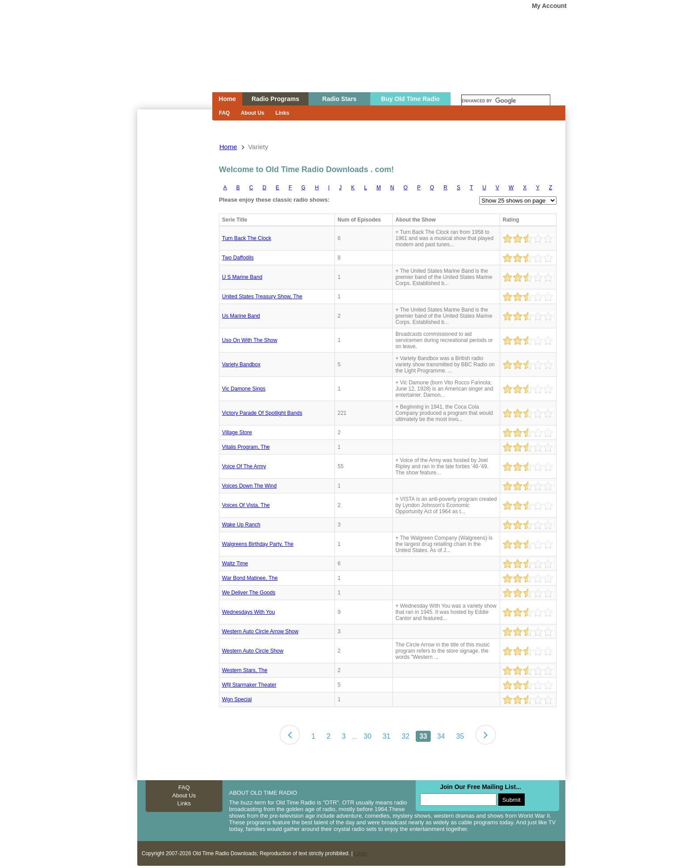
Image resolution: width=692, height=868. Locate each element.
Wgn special (237, 699)
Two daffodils (238, 258)
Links (282, 113)
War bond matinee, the (250, 578)
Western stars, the (244, 670)
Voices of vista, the (246, 505)
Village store (237, 432)
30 (368, 736)
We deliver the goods (248, 593)
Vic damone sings (244, 389)
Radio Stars (339, 98)
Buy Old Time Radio (410, 98)
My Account (549, 5)
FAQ (224, 113)
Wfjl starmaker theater (249, 685)
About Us (252, 113)
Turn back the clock (246, 238)
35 (460, 736)
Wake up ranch (241, 525)
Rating (511, 220)
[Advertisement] (174, 268)
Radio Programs (275, 98)
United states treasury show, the (262, 296)
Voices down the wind (249, 486)
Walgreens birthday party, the (257, 544)
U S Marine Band (242, 277)
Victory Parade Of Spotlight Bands (262, 413)
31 (387, 736)
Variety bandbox (241, 364)
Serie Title (234, 220)
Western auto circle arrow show (260, 631)
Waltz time (235, 563)
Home (168, 63)
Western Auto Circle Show (252, 651)
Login (360, 853)
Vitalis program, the (246, 447)
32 (406, 736)
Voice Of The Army (244, 466)
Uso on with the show (249, 340)
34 (441, 736)
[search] (505, 101)
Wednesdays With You (248, 612)
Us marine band (241, 316)
